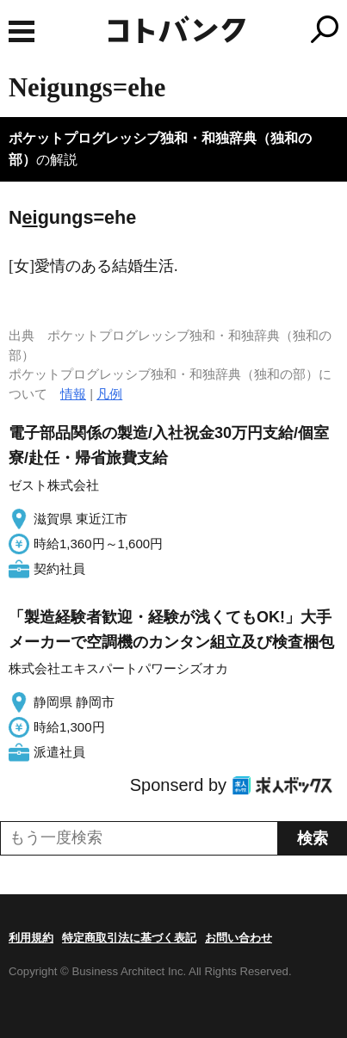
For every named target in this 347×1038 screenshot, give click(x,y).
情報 (73, 393)
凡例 (109, 393)
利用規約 (31, 937)
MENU (21, 31)
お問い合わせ (238, 937)
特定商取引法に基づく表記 (129, 937)
